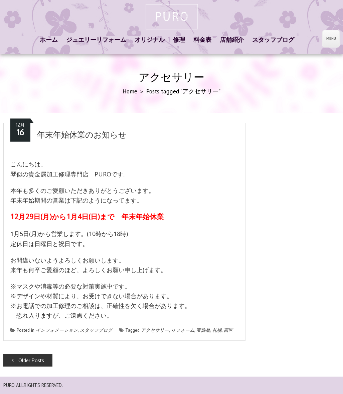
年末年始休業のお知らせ (82, 134)
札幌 (217, 330)
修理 (179, 40)
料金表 (202, 40)
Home (130, 91)
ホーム (49, 40)
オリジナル (150, 40)
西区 (228, 330)
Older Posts (28, 360)
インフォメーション (57, 330)
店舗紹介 (232, 40)
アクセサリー (155, 330)
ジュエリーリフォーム (96, 40)
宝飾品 (203, 330)
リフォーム (182, 330)
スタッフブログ (273, 40)
